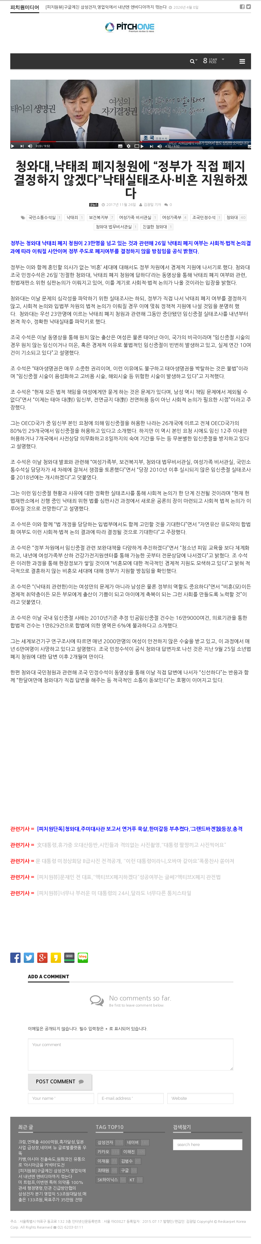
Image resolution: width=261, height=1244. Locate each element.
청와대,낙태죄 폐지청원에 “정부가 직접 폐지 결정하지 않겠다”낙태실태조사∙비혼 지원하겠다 (130, 180)
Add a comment (48, 977)
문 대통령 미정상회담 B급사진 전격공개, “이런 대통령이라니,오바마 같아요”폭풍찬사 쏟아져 (122, 861)
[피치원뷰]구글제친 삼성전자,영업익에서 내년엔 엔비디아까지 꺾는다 (106, 7)
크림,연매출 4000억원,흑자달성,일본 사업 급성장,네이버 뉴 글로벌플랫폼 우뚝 (52, 1148)
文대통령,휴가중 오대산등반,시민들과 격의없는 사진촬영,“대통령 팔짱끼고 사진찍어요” (118, 845)
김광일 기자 (152, 205)
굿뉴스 (94, 204)
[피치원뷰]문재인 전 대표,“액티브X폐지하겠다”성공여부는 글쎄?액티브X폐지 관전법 (116, 877)
